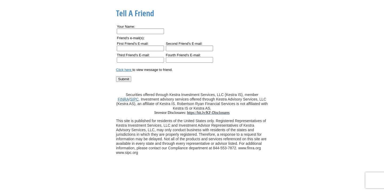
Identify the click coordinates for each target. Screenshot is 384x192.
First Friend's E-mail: (133, 44)
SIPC (134, 99)
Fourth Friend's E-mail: (183, 55)
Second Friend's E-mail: (184, 44)
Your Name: (126, 27)
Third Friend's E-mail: (133, 55)
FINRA (123, 99)
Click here (124, 70)
